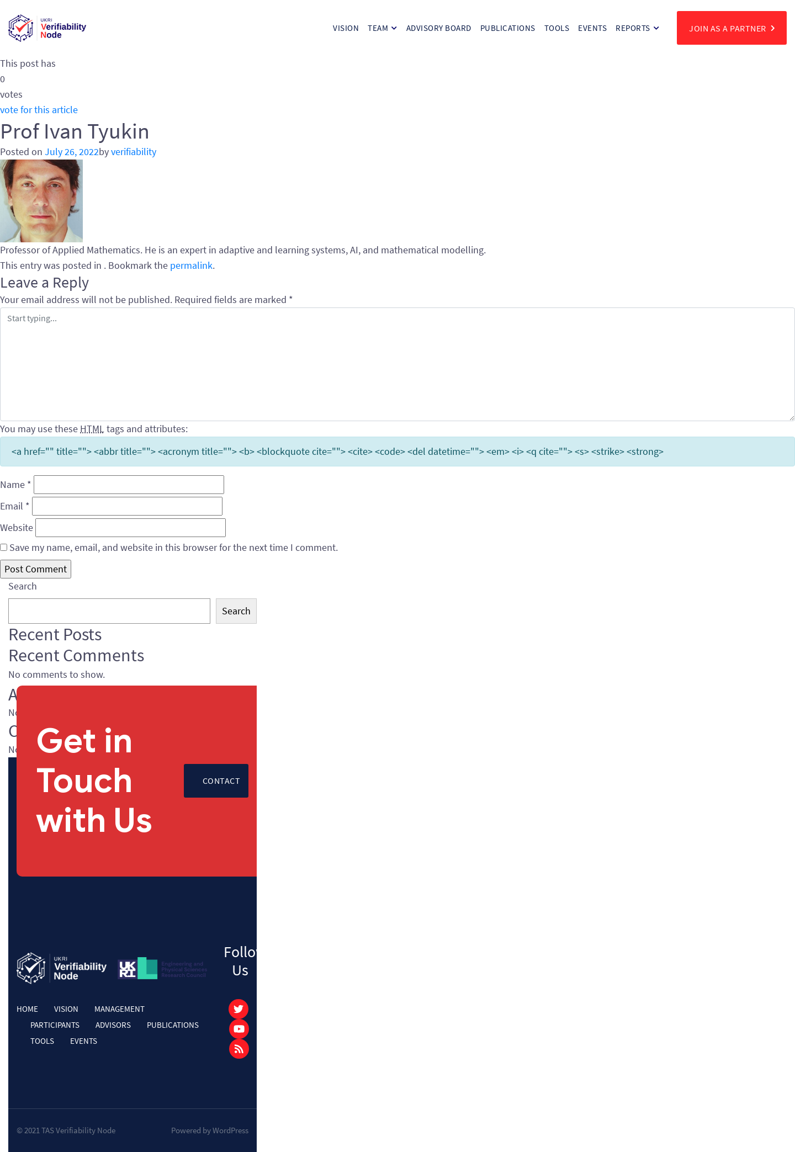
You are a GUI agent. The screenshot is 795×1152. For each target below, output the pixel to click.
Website (16, 527)
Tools (557, 28)
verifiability (133, 151)
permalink (191, 265)
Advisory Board (438, 28)
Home (27, 1009)
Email (15, 506)
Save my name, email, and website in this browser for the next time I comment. (173, 547)
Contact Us (222, 786)
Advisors (113, 1025)
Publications (508, 28)
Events (592, 28)
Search (22, 586)
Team (378, 28)
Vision (346, 28)
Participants (55, 1025)
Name (15, 484)
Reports (633, 28)
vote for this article (39, 109)
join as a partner (732, 28)
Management (119, 1009)
